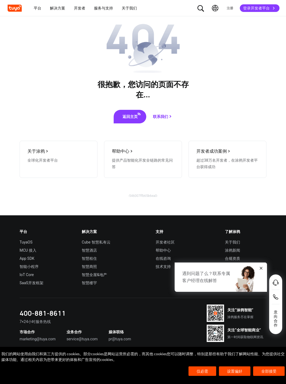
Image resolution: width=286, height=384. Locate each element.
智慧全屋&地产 (94, 275)
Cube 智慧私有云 (96, 242)
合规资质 (232, 258)
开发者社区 (165, 242)
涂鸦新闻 (232, 250)
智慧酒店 (89, 250)
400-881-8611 (43, 313)
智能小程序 (29, 266)
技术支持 (163, 266)
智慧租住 (89, 258)
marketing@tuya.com (38, 339)
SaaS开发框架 (31, 283)
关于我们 (232, 242)
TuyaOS (26, 242)
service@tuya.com (82, 339)
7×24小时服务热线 (35, 321)
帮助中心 (163, 250)
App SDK (27, 258)
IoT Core (27, 275)
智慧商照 (89, 266)
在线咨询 (163, 258)
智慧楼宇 (89, 283)
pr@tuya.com (120, 339)
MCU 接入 (28, 250)
